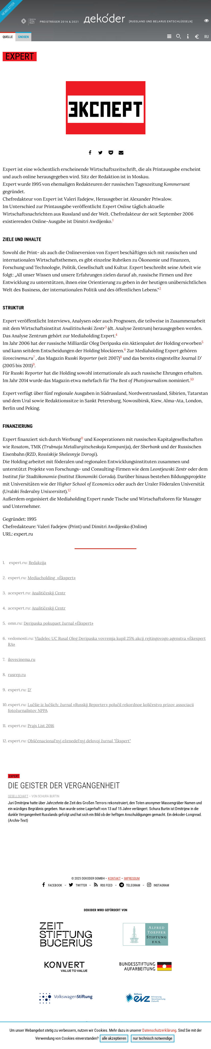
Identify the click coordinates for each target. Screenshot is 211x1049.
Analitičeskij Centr (49, 592)
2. (4, 577)
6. (4, 638)
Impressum (132, 878)
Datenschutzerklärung (159, 1030)
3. (4, 592)
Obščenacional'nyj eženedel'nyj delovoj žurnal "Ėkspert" (79, 740)
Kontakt (114, 878)
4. (4, 608)
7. (4, 659)
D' (29, 689)
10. (5, 704)
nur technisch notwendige (152, 1038)
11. (4, 725)
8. (4, 674)
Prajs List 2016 (41, 725)
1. (4, 562)
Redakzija (37, 562)
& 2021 (74, 21)
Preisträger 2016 (54, 21)
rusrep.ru (17, 674)
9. (4, 689)
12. (5, 740)
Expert (14, 776)
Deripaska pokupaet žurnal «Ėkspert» (58, 623)
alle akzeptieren (114, 1038)
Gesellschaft (18, 796)
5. (4, 623)
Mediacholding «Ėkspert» (52, 577)
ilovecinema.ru (21, 659)
